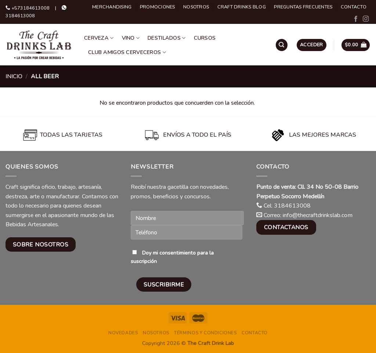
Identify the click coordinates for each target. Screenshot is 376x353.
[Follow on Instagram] (366, 19)
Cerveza (99, 38)
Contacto (353, 7)
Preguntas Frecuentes (303, 7)
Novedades (123, 333)
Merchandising (111, 7)
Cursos (205, 38)
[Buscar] (282, 45)
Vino (131, 38)
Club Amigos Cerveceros (127, 52)
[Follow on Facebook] (356, 19)
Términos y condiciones (205, 333)
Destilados (166, 38)
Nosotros (196, 7)
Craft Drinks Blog (241, 7)
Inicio (14, 76)
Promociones (157, 7)
